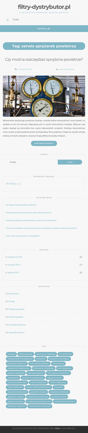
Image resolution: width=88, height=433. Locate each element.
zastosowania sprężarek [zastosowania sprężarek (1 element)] (40, 406)
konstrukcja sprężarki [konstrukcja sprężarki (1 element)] (39, 363)
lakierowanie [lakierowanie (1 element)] (58, 363)
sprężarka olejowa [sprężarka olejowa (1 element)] (38, 392)
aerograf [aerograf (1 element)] (11, 354)
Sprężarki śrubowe (17, 332)
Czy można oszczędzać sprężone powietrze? (44, 59)
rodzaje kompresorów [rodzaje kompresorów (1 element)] (17, 382)
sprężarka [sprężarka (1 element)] (58, 387)
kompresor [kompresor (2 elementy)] (41, 359)
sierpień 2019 (13, 272)
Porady (12, 301)
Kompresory (14, 294)
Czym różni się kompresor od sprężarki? (23, 236)
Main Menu (43, 29)
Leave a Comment (66, 69)
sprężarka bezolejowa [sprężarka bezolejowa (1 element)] (17, 392)
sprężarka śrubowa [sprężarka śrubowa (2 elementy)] (16, 397)
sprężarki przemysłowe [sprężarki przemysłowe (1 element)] (38, 397)
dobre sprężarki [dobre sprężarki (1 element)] (25, 354)
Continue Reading (44, 143)
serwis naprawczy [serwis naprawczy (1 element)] (58, 382)
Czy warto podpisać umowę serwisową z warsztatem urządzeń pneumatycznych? (41, 228)
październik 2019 (14, 257)
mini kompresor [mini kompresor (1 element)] (64, 368)
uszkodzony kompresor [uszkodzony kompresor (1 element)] (65, 401)
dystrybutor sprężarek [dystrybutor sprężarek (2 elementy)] (45, 354)
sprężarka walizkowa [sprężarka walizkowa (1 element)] (59, 392)
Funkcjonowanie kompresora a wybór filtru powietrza (28, 213)
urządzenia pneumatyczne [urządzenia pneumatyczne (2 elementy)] (39, 401)
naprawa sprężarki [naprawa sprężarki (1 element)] (36, 373)
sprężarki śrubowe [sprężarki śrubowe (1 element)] (15, 401)
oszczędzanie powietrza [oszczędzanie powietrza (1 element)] (58, 373)
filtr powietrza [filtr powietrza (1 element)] (65, 354)
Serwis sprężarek (16, 317)
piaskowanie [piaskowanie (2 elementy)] (13, 378)
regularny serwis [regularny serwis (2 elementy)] (54, 378)
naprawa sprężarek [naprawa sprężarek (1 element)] (16, 373)
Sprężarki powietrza (17, 325)
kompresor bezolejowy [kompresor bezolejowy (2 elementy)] (59, 359)
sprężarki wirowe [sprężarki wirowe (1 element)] (59, 397)
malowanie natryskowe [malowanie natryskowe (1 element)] (44, 368)
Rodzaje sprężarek (17, 309)
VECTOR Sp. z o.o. (13, 184)
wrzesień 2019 (13, 265)
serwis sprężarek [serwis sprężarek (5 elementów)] (15, 387)
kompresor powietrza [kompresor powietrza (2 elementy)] (17, 363)
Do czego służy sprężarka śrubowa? (21, 205)
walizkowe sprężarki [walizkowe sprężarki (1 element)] (16, 406)
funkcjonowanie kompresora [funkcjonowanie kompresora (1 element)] (20, 359)
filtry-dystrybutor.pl (44, 6)
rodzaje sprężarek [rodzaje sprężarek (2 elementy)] (38, 382)
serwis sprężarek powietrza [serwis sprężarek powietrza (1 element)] (38, 387)
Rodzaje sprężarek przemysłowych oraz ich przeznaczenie (31, 220)
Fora (57, 428)
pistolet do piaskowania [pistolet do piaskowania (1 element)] (32, 378)
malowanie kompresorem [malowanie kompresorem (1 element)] (19, 368)
